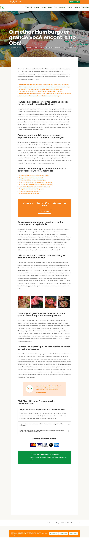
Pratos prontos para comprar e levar (29, 191)
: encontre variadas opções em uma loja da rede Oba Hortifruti (44, 84)
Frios (55, 7)
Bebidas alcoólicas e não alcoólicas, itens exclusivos (34, 187)
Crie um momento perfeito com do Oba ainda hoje (40, 91)
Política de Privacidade (67, 523)
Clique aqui (44, 211)
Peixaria (43, 7)
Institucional (51, 523)
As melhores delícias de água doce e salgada (32, 180)
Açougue (36, 7)
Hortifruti (29, 7)
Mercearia (62, 7)
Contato (78, 523)
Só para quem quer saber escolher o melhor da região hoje (41, 89)
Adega (50, 7)
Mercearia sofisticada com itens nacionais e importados (35, 182)
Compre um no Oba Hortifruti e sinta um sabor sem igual (40, 96)
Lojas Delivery (74, 1)
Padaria (69, 7)
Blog (57, 523)
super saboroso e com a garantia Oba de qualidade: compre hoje (45, 93)
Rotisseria (77, 7)
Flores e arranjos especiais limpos (29, 193)
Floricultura (85, 7)
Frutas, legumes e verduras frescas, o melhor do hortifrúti (36, 184)
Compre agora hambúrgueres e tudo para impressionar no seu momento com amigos (44, 87)
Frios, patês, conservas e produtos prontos (31, 189)
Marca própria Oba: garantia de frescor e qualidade (34, 175)
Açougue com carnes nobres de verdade (31, 178)
